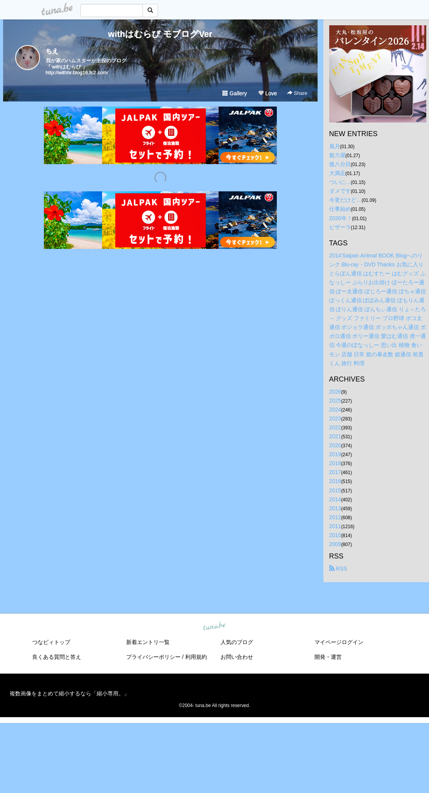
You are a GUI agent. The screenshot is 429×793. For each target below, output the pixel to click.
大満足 (337, 173)
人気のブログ (237, 642)
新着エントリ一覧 (148, 642)
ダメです (340, 191)
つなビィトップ (51, 642)
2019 (335, 454)
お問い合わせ (237, 657)
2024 (335, 409)
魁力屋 (337, 155)
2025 (335, 400)
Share (297, 93)
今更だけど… (345, 200)
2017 (335, 472)
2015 (335, 490)
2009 (335, 544)
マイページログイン (338, 642)
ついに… (340, 182)
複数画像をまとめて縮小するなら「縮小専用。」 (69, 693)
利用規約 (196, 657)
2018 (335, 463)
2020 (335, 445)
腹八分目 (340, 164)
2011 (335, 526)
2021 (335, 436)
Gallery (234, 93)
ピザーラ (340, 227)
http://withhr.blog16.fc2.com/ (77, 72)
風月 (334, 146)
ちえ (52, 51)
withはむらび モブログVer (160, 34)
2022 (335, 427)
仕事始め (340, 209)
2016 (335, 481)
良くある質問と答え (56, 657)
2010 (335, 535)
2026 (335, 392)
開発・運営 (328, 657)
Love (267, 93)
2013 (335, 508)
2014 (335, 499)
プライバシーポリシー (153, 657)
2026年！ (340, 218)
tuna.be (214, 627)
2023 (335, 418)
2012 (335, 517)
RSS (338, 568)
